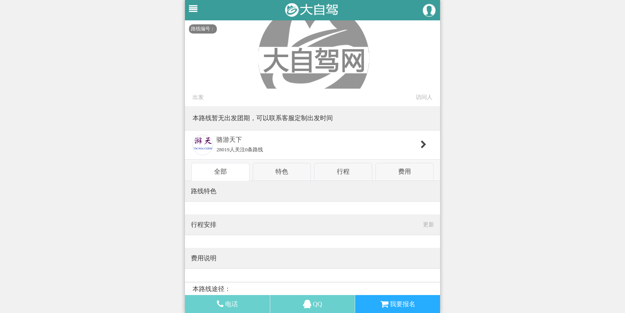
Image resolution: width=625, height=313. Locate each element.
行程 (343, 171)
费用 (404, 171)
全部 (220, 171)
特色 (281, 171)
